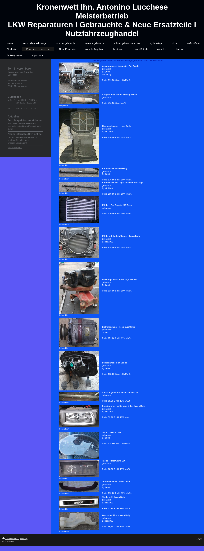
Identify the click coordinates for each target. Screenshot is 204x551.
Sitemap (23, 538)
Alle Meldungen (15, 147)
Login (199, 538)
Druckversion (10, 538)
